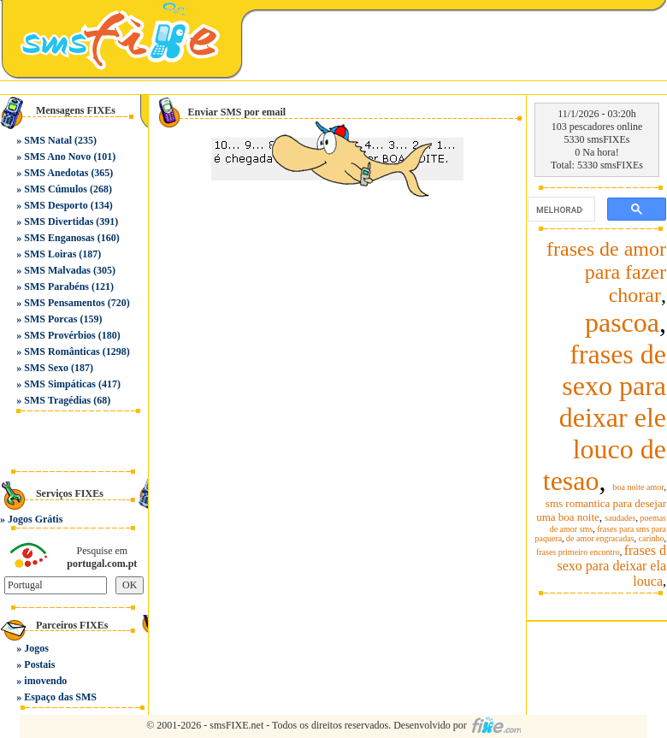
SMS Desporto (55, 205)
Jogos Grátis (35, 519)
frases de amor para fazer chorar (606, 272)
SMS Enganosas (59, 238)
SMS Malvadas (57, 270)
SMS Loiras (50, 254)
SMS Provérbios (59, 335)
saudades (620, 518)
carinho (651, 538)
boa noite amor (638, 487)
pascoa (622, 322)
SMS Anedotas (56, 173)
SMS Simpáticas (60, 384)
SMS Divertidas (58, 221)
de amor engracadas (600, 538)
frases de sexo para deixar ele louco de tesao (604, 417)
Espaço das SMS (60, 697)
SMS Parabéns (56, 286)
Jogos (36, 648)
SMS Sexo (46, 368)
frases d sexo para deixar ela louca (612, 565)
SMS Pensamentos (64, 303)
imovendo (45, 681)
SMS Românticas (61, 351)
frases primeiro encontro (578, 552)
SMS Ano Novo (57, 156)
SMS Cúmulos (55, 189)
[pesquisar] (559, 209)
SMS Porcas (50, 319)
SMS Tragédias (57, 400)
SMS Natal (48, 140)
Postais (39, 664)
